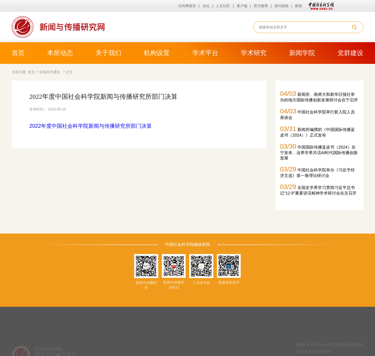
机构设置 (157, 53)
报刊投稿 (282, 6)
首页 (18, 53)
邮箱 (298, 6)
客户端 (242, 6)
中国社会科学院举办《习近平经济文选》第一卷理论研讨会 (317, 172)
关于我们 (108, 53)
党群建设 (350, 53)
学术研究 (254, 53)
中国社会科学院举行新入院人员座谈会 (317, 114)
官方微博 (261, 6)
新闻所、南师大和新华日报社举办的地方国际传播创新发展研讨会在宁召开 (319, 96)
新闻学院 (302, 53)
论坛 (205, 6)
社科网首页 (187, 6)
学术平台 (205, 53)
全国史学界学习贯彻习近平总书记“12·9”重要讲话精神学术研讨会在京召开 (318, 189)
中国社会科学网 (320, 6)
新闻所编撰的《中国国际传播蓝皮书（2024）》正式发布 (317, 131)
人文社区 (223, 6)
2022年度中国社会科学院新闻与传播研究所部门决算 (90, 126)
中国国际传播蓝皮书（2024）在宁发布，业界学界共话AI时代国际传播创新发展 (319, 151)
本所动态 (60, 53)
